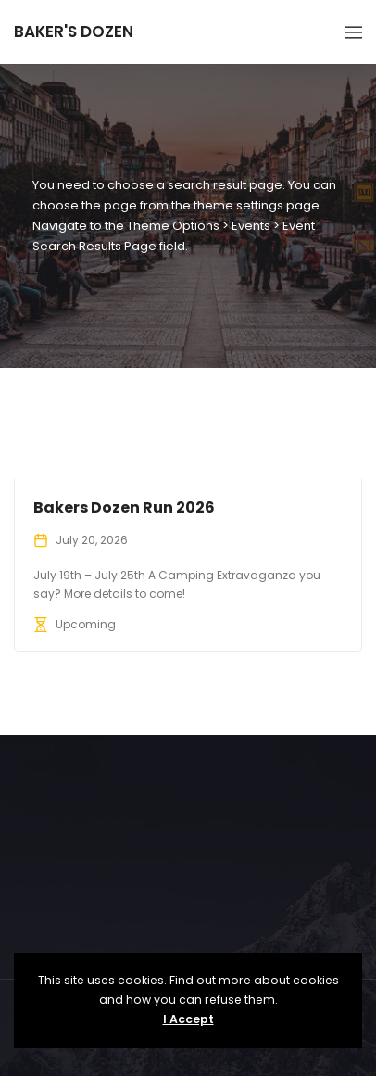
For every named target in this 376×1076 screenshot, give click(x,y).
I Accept (188, 1019)
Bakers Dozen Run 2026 (124, 507)
